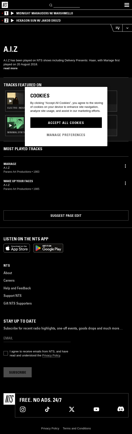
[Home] (5, 5)
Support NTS (13, 295)
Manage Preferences (66, 135)
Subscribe (17, 372)
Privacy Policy (51, 355)
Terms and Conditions (77, 428)
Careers (9, 280)
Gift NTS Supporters (18, 303)
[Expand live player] (127, 28)
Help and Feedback (17, 288)
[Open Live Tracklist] (116, 28)
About (8, 273)
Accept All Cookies (66, 122)
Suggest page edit (66, 215)
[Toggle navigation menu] (126, 4)
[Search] (51, 4)
